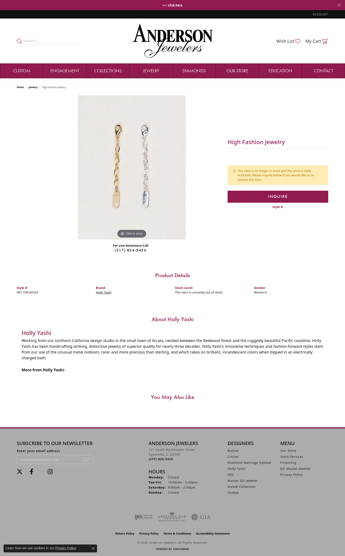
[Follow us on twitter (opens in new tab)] (19, 472)
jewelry (33, 87)
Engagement (64, 71)
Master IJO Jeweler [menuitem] (243, 480)
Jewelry (151, 71)
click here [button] (175, 5)
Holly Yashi (103, 292)
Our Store (237, 71)
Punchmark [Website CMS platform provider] (181, 549)
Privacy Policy (291, 474)
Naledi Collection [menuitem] (242, 486)
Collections (108, 71)
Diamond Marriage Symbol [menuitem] (249, 462)
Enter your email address (38, 451)
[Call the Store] (161, 459)
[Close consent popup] (93, 548)
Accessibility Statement (213, 534)
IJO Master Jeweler (295, 468)
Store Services (291, 456)
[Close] (339, 5)
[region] (132, 167)
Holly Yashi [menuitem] (237, 468)
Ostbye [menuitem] (233, 492)
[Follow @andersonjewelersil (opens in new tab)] (50, 472)
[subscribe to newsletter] (86, 459)
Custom (21, 71)
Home (20, 87)
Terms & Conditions (177, 534)
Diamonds (194, 71)
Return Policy (124, 534)
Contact (323, 71)
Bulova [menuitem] (233, 450)
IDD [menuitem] (231, 474)
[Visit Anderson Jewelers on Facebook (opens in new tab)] (31, 472)
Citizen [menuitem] (233, 456)
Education (280, 71)
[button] (320, 14)
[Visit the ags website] (172, 517)
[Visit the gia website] (201, 517)
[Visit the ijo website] (143, 517)
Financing (288, 462)
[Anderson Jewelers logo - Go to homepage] (173, 40)
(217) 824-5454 (130, 250)
